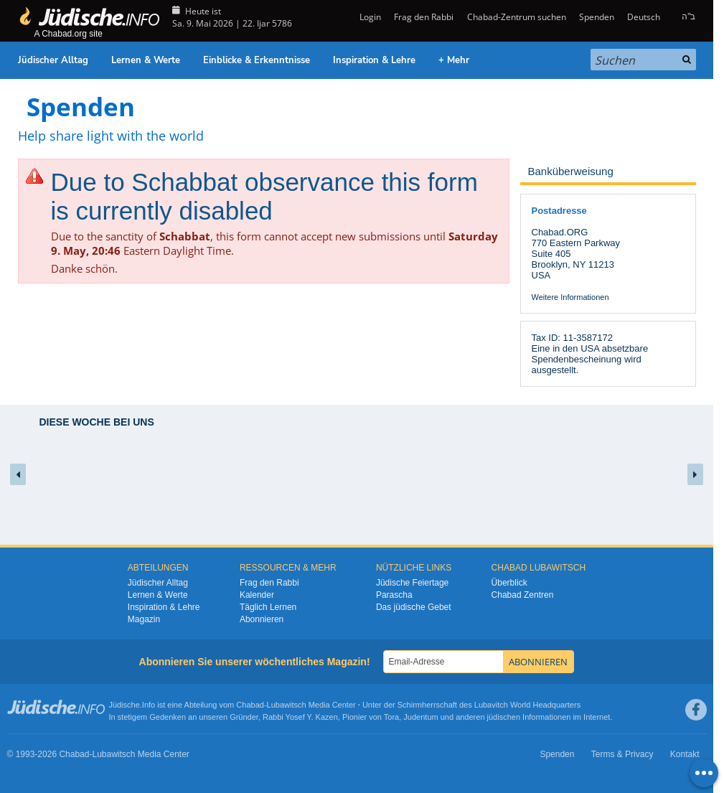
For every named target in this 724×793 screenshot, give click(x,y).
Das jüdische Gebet (413, 607)
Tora (391, 717)
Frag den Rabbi (423, 17)
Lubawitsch (286, 704)
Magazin (144, 619)
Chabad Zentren (523, 595)
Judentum (420, 717)
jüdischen (503, 717)
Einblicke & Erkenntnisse (256, 60)
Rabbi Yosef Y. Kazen (300, 717)
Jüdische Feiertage (412, 583)
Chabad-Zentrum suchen (516, 17)
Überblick (509, 583)
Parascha (394, 595)
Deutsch (643, 17)
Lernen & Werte (145, 60)
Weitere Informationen (570, 297)
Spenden (596, 17)
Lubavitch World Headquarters (527, 704)
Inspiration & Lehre (374, 60)
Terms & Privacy (622, 754)
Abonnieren (261, 619)
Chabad (250, 704)
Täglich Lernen (268, 607)
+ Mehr (453, 60)
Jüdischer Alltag (53, 60)
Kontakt (685, 754)
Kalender (257, 595)
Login (369, 17)
